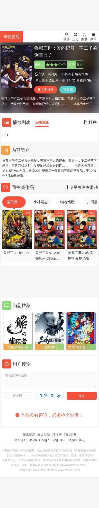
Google (44, 440)
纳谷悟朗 (81, 74)
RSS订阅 (20, 440)
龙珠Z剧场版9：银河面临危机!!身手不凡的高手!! (81, 347)
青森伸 (81, 80)
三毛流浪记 (49, 347)
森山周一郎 (57, 80)
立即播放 (46, 89)
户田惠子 (41, 80)
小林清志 (67, 74)
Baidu (33, 440)
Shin (90, 80)
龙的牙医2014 (18, 347)
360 (62, 440)
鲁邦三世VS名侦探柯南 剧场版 (80, 255)
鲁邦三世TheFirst (16, 253)
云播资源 (42, 122)
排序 (90, 122)
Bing (55, 440)
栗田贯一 (54, 74)
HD (5, 135)
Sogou (72, 440)
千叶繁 (70, 80)
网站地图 (70, 434)
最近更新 (43, 434)
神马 (82, 440)
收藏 (68, 89)
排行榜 (57, 434)
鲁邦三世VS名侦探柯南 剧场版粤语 (48, 256)
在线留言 (28, 434)
